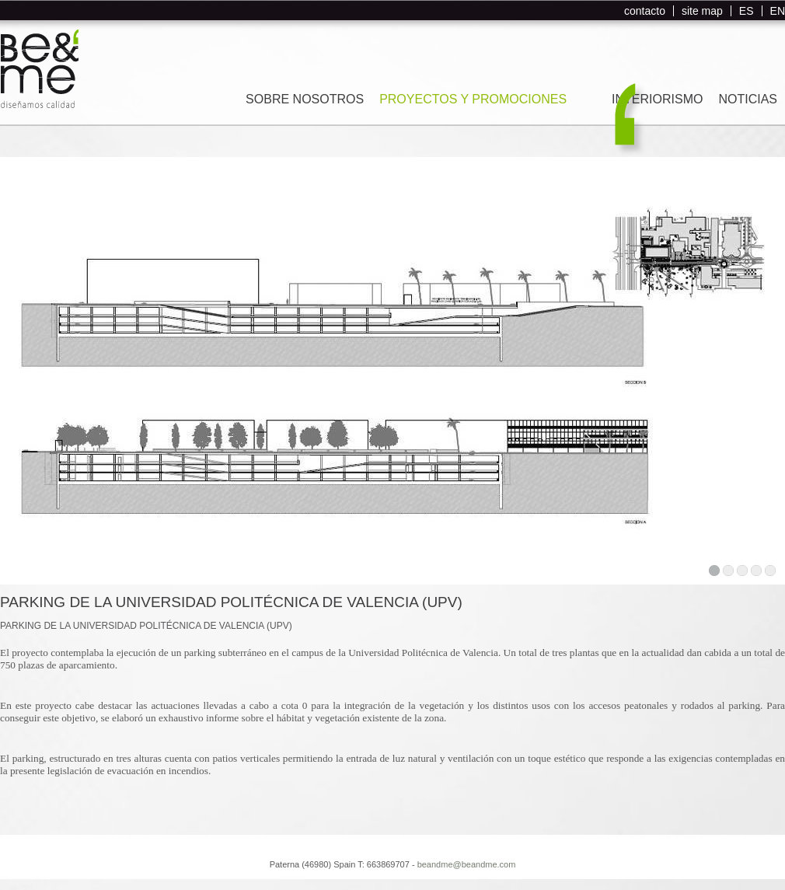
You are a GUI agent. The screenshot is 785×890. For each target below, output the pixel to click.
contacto (644, 11)
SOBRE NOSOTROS (305, 99)
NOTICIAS (747, 99)
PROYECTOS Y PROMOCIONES (473, 99)
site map (702, 11)
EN (777, 11)
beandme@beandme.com (466, 864)
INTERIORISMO (657, 99)
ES (746, 11)
